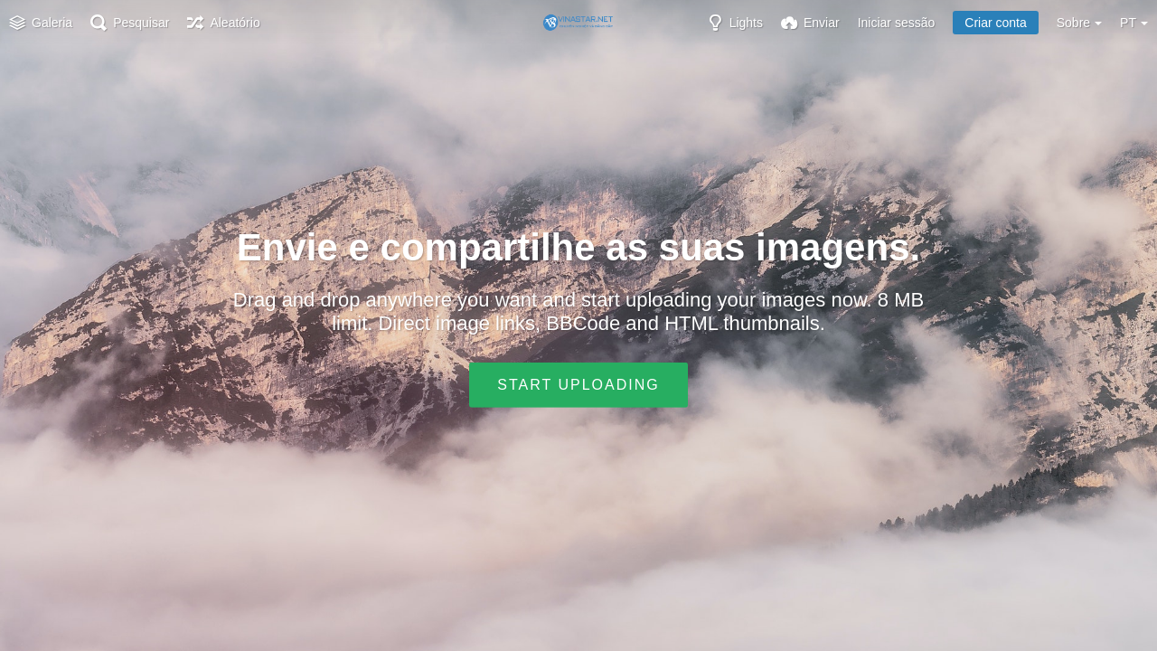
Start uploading (578, 384)
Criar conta (995, 22)
